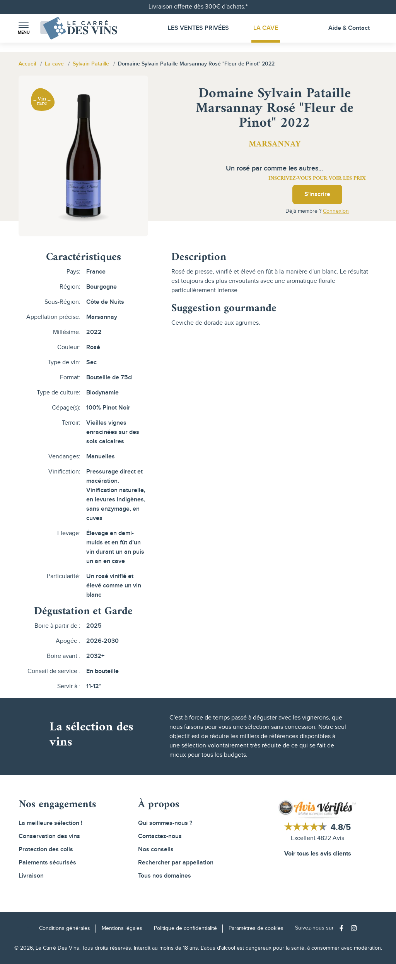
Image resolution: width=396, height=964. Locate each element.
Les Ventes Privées (198, 28)
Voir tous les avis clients (317, 853)
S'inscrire (317, 194)
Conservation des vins (49, 836)
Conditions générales (64, 928)
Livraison (31, 876)
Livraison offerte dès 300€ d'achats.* (198, 6)
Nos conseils (156, 849)
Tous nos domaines (164, 876)
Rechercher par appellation (175, 862)
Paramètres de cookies (256, 928)
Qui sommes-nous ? (165, 823)
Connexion (336, 211)
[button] (24, 28)
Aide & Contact (349, 28)
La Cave (266, 28)
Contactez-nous (160, 836)
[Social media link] (343, 928)
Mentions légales (122, 928)
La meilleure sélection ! (50, 823)
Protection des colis (46, 849)
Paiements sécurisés (47, 862)
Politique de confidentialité (185, 928)
